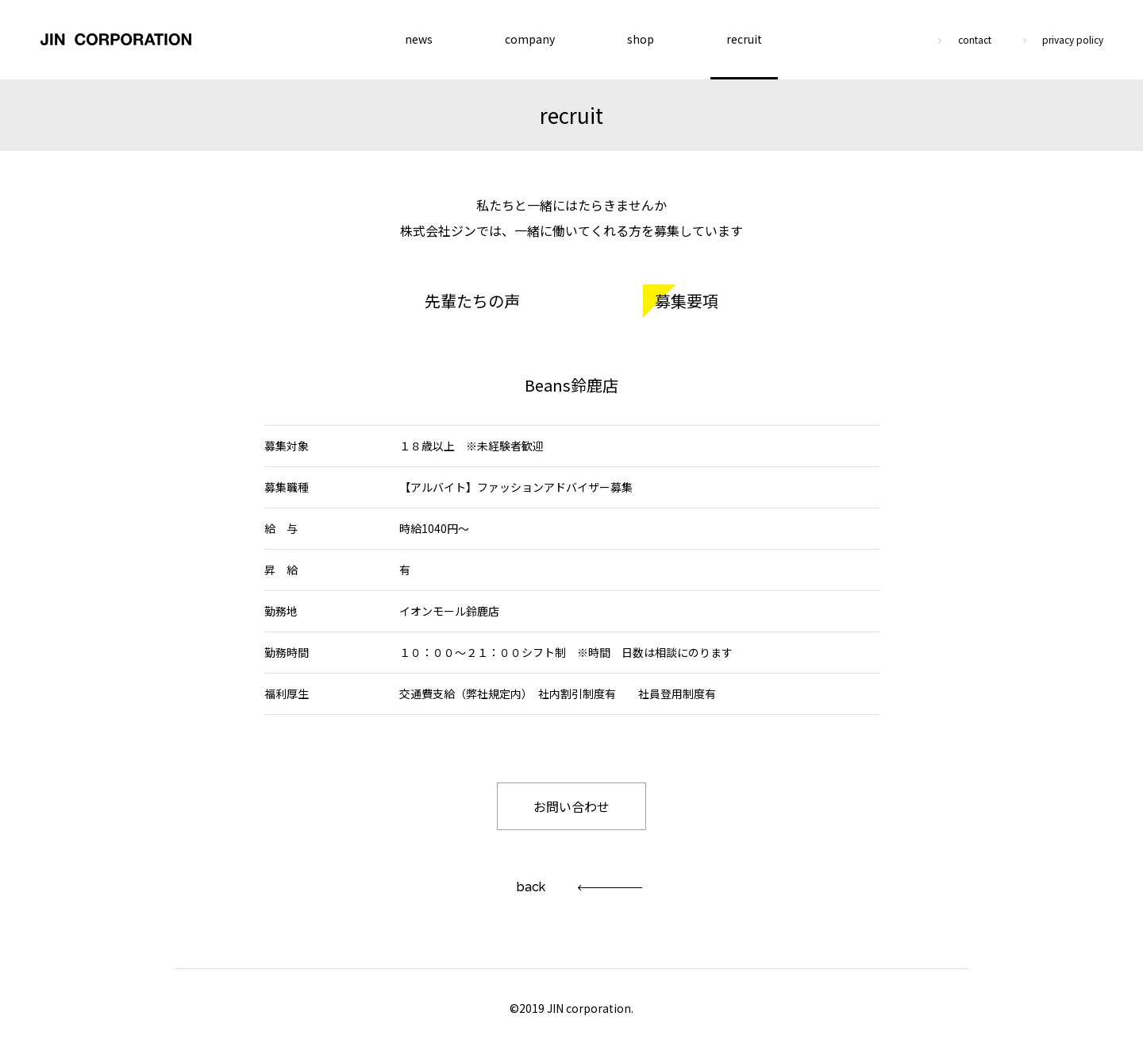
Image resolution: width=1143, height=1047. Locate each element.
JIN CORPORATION (116, 39)
